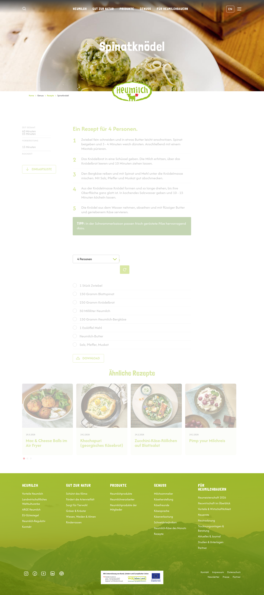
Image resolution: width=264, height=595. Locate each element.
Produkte (127, 9)
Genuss (145, 9)
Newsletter (213, 576)
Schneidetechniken (165, 522)
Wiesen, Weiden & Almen (81, 517)
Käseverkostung (163, 517)
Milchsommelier (163, 494)
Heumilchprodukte (121, 494)
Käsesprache (161, 511)
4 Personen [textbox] (84, 259)
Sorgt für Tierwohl (77, 505)
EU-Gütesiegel (30, 515)
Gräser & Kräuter (76, 511)
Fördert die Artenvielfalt (80, 499)
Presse (226, 576)
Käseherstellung (163, 499)
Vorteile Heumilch (32, 494)
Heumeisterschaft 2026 (212, 497)
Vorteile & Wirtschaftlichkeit (214, 509)
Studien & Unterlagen (211, 542)
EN (230, 9)
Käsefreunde (161, 505)
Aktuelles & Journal (209, 536)
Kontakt (26, 527)
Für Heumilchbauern (172, 9)
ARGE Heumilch (31, 509)
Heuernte (203, 515)
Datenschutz (233, 572)
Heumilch (80, 9)
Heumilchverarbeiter (122, 499)
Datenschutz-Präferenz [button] (61, 573)
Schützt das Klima (76, 494)
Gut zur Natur (103, 9)
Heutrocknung (206, 520)
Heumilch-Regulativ (33, 521)
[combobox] (96, 259)
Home (31, 95)
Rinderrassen (74, 522)
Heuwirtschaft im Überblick (214, 503)
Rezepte (50, 95)
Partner (202, 548)
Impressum (218, 572)
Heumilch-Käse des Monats (170, 528)
